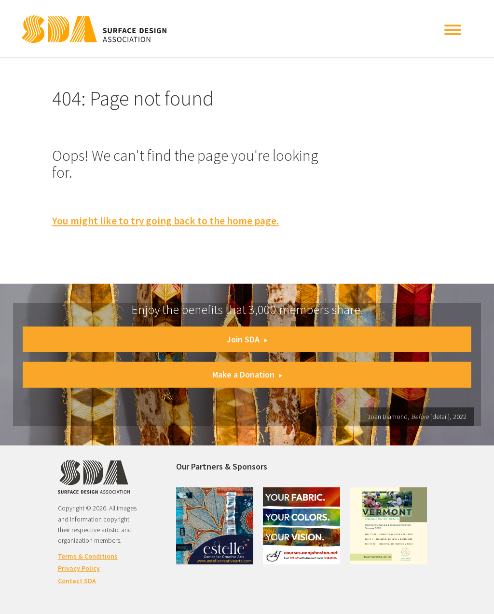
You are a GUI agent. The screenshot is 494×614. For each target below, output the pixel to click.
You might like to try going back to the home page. (165, 220)
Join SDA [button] (247, 339)
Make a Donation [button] (247, 374)
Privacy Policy (79, 568)
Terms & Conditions (88, 556)
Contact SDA (77, 580)
